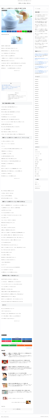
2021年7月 (36, 99)
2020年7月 (36, 115)
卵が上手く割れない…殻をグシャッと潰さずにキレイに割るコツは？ (41, 44)
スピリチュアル (37, 151)
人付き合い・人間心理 (38, 159)
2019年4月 (36, 143)
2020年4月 (36, 121)
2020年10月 (37, 109)
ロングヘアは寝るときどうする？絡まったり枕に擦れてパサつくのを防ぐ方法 (41, 41)
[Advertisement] (16, 76)
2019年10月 (37, 131)
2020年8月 (36, 113)
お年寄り (36, 149)
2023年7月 (36, 81)
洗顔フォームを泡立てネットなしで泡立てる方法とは (9, 87)
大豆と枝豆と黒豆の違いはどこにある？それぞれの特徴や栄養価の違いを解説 (41, 22)
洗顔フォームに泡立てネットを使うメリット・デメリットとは (11, 86)
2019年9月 (36, 133)
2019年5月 (36, 141)
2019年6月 (36, 139)
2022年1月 (36, 95)
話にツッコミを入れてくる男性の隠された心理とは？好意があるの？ (41, 47)
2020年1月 (36, 125)
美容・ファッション (4, 335)
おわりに (9, 99)
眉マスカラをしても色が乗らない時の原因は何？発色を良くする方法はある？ (41, 19)
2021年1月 (36, 103)
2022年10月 (37, 89)
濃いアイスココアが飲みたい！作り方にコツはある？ (41, 34)
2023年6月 (36, 83)
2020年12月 (37, 105)
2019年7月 (36, 137)
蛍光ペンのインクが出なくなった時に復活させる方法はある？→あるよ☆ (41, 37)
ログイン (36, 182)
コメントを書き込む (17, 409)
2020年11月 (37, 107)
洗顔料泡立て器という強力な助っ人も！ (8, 88)
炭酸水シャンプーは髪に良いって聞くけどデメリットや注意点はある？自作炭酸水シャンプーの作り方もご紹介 (41, 30)
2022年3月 (36, 91)
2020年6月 (36, 117)
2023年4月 (36, 87)
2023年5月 (36, 85)
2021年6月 (36, 101)
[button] (29, 31)
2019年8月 (36, 135)
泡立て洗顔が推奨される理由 (6, 85)
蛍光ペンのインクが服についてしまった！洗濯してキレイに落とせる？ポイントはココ (41, 26)
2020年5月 (36, 119)
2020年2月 (36, 123)
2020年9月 (36, 111)
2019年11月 (37, 129)
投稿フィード (37, 184)
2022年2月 (36, 93)
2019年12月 (37, 127)
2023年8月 (36, 79)
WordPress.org (37, 188)
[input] (41, 9)
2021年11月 (37, 97)
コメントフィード (38, 186)
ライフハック (37, 155)
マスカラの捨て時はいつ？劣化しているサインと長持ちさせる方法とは (41, 15)
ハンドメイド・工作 (38, 153)
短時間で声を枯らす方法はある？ (40, 58)
